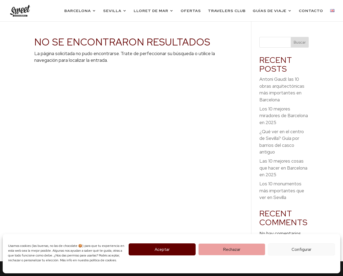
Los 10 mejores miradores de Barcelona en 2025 (283, 115)
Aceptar (162, 249)
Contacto (311, 11)
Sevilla (112, 11)
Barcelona (77, 11)
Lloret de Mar (151, 11)
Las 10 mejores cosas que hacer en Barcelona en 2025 (283, 168)
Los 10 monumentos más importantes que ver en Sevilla (281, 190)
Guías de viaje (269, 11)
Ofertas (191, 11)
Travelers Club (227, 11)
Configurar (301, 249)
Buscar (300, 42)
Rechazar (231, 249)
